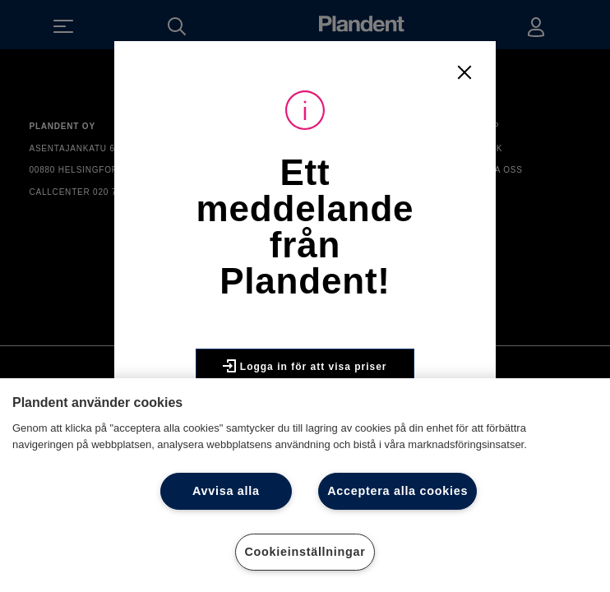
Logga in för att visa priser (304, 372)
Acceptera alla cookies (397, 490)
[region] (305, 485)
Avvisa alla (226, 490)
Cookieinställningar (304, 551)
